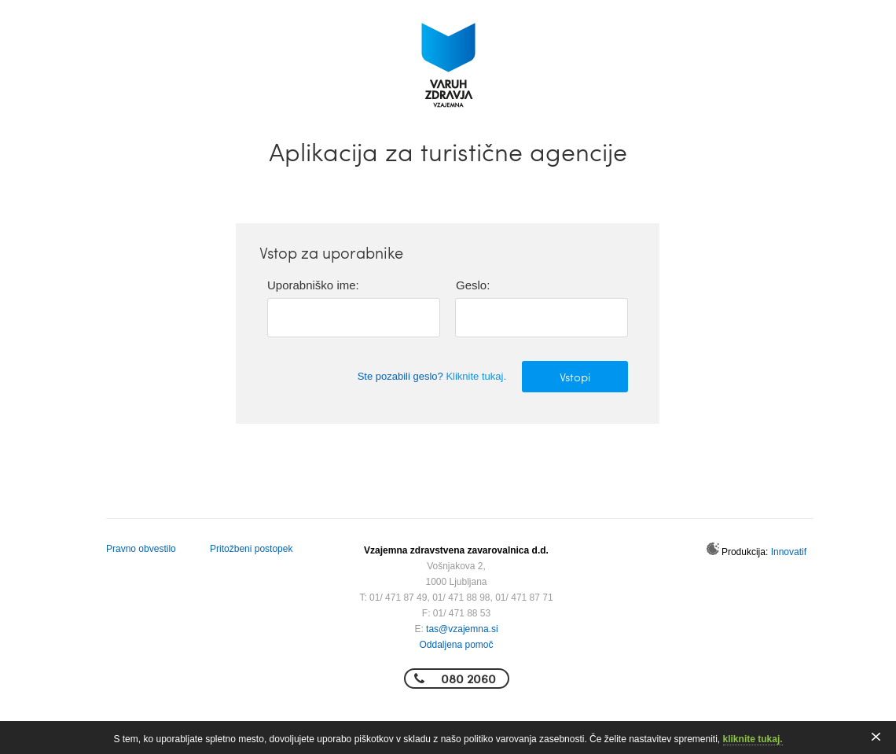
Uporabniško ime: (313, 285)
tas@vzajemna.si (462, 628)
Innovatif (788, 551)
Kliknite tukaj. (476, 376)
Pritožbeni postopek (251, 548)
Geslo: (473, 285)
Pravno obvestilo (141, 548)
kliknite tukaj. (753, 739)
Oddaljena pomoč (456, 644)
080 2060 (468, 678)
